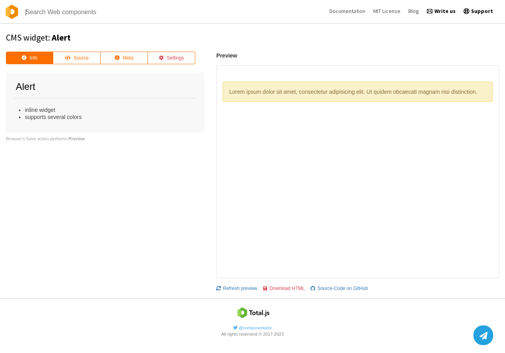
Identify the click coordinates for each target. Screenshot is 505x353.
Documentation (347, 11)
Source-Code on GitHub (339, 288)
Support (478, 11)
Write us (441, 11)
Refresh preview (236, 288)
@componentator (252, 327)
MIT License (386, 11)
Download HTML (284, 288)
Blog (413, 11)
